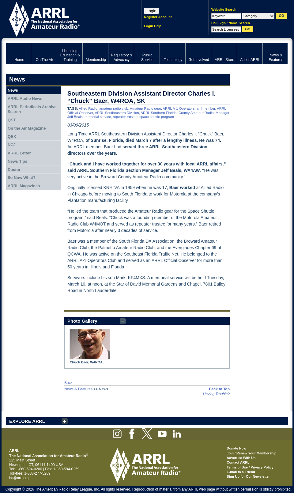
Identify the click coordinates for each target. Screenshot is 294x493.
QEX (12, 136)
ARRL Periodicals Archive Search (32, 109)
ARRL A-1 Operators (178, 108)
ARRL (66, 18)
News (13, 90)
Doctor (14, 169)
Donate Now (236, 448)
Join (230, 453)
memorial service (98, 117)
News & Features (78, 389)
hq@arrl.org (19, 478)
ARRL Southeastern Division (117, 113)
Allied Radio (88, 108)
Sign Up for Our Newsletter (248, 476)
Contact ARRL (238, 462)
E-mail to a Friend (241, 472)
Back (68, 383)
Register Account (158, 17)
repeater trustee (125, 117)
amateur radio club (113, 108)
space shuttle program (156, 117)
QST (12, 120)
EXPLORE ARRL (27, 421)
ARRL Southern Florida (158, 113)
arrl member (206, 108)
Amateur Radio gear (145, 108)
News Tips (17, 161)
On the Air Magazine (27, 128)
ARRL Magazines (24, 186)
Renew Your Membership (256, 453)
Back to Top (219, 389)
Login (151, 11)
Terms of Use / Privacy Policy (250, 467)
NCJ (12, 144)
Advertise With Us (241, 458)
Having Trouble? (216, 394)
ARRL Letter (19, 153)
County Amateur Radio (196, 113)
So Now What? (22, 177)
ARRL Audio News (25, 98)
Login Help (152, 26)
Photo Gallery (82, 321)
